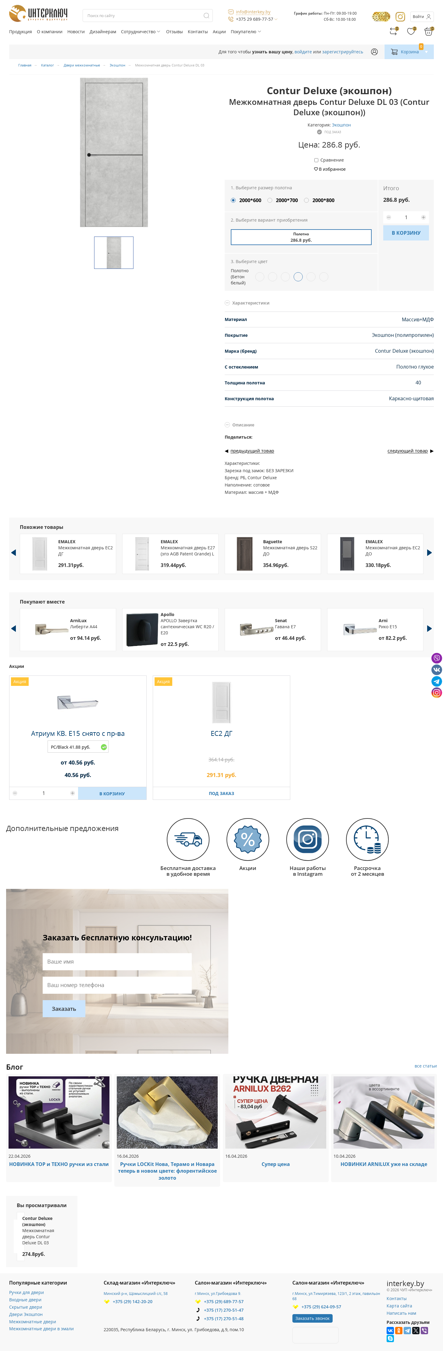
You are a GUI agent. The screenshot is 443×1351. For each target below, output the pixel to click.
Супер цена (276, 1164)
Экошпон (341, 125)
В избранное (332, 169)
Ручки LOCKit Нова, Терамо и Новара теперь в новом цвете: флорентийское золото (167, 1171)
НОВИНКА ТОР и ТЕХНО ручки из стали (59, 1164)
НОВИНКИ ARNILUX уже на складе (384, 1164)
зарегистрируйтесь (342, 52)
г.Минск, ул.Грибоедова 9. (218, 1293)
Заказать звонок (312, 1318)
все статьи (426, 1066)
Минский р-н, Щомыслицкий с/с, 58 (136, 1293)
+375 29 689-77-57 (254, 19)
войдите (303, 52)
